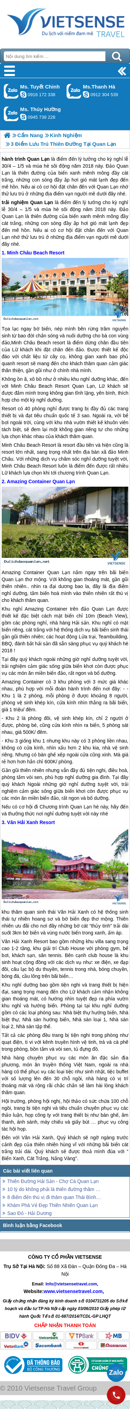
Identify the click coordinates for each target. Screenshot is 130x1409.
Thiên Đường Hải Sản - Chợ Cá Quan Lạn (52, 1181)
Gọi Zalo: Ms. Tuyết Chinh (11, 91)
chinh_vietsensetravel (23, 94)
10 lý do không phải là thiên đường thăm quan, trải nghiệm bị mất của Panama (54, 1189)
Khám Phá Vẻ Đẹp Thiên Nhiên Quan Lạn (52, 1205)
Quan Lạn (41, 202)
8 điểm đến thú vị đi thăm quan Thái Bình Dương (54, 1197)
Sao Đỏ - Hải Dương (29, 1213)
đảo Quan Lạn (97, 609)
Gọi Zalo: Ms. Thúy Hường (11, 113)
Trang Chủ (65, 22)
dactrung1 (23, 117)
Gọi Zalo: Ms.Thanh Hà (74, 91)
